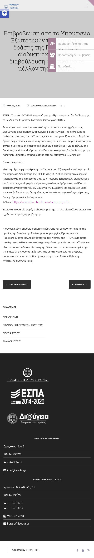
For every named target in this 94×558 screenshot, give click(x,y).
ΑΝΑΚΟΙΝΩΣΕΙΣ (39, 105)
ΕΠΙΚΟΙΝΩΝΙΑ (10, 317)
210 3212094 (13, 508)
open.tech (32, 550)
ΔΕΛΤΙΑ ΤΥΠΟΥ (11, 333)
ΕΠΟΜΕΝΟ (78, 284)
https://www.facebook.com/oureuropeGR (41, 202)
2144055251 (13, 462)
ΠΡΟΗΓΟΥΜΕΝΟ (18, 284)
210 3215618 (13, 503)
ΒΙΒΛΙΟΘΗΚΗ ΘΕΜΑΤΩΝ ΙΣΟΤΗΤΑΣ (23, 325)
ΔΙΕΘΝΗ (52, 105)
